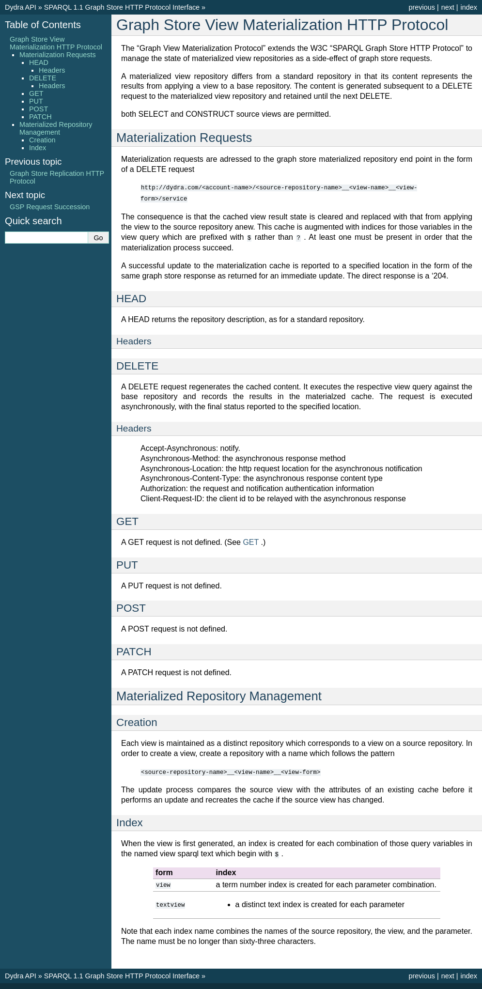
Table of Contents (43, 24)
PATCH (40, 117)
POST (38, 109)
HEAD (38, 62)
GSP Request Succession (50, 207)
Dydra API (20, 7)
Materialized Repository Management (55, 128)
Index (37, 148)
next (447, 7)
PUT (36, 101)
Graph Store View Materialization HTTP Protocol (56, 43)
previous (421, 7)
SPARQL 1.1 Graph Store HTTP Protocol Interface (122, 7)
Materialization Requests (57, 55)
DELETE (42, 78)
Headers (52, 70)
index (469, 7)
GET (36, 93)
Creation (42, 140)
